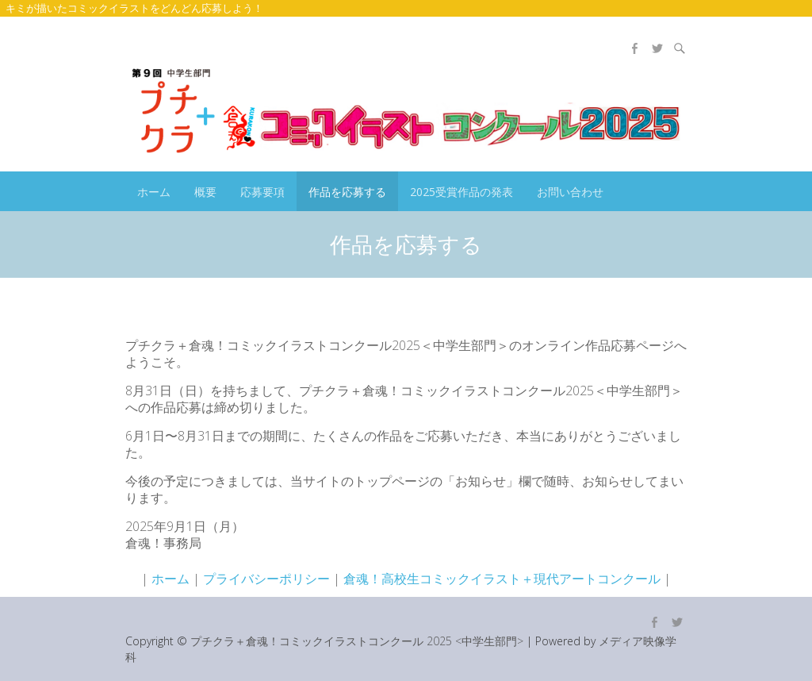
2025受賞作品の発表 (461, 191)
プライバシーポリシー (266, 578)
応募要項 (262, 191)
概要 (205, 191)
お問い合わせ (570, 191)
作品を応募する (347, 191)
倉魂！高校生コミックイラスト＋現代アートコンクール (502, 578)
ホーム (153, 191)
